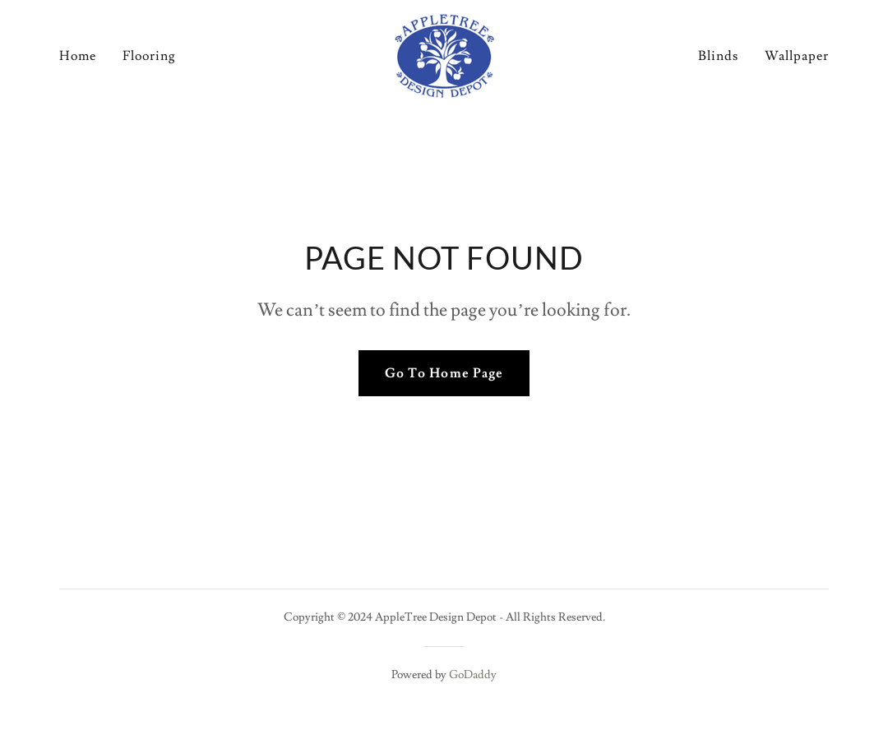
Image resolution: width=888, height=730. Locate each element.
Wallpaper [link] (797, 56)
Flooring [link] (149, 56)
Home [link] (77, 56)
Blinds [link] (718, 56)
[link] (444, 52)
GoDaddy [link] (473, 675)
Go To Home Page (443, 373)
